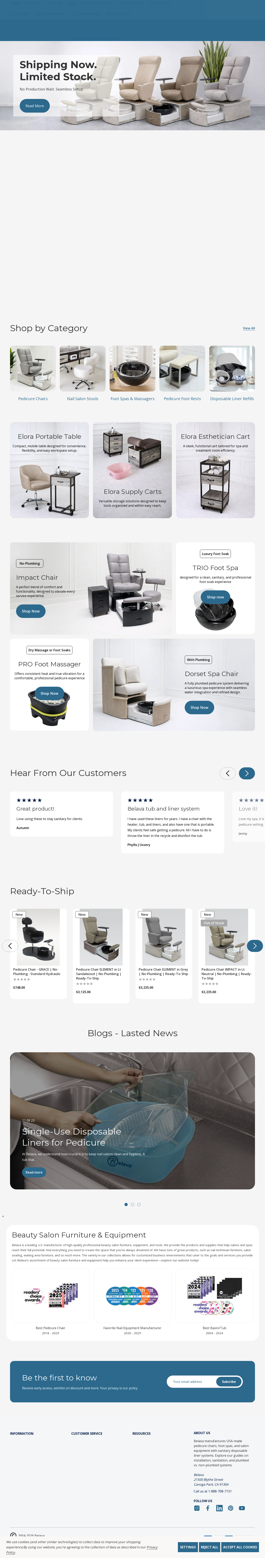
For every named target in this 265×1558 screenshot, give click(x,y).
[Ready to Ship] (121, 35)
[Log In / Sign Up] (222, 10)
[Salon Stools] (134, 24)
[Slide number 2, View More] (35, 115)
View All (249, 328)
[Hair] (75, 24)
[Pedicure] (35, 24)
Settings (188, 1547)
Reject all (209, 1547)
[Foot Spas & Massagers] (132, 368)
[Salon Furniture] (89, 35)
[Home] (17, 24)
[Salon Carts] (163, 24)
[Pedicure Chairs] (32, 368)
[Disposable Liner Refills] (232, 368)
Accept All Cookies (240, 1547)
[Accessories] (23, 35)
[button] (247, 773)
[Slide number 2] (132, 85)
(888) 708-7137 (61, 12)
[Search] (166, 10)
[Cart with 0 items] (247, 10)
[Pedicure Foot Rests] (182, 368)
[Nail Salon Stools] (100, 24)
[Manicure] (57, 24)
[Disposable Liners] (54, 35)
